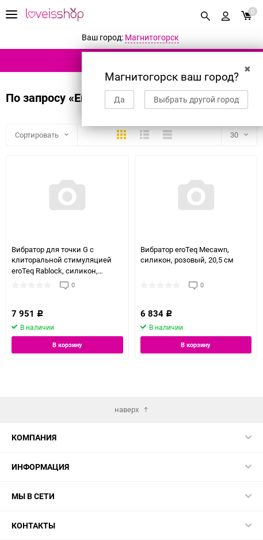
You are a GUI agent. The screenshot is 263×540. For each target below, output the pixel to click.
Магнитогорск (152, 37)
